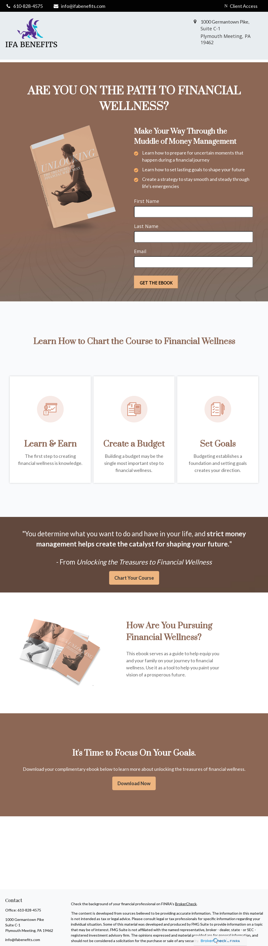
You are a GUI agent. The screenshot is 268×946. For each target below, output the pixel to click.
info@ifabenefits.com (79, 6)
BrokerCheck (186, 904)
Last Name (146, 226)
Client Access (240, 6)
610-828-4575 (29, 910)
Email (140, 251)
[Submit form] (156, 282)
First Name (146, 201)
